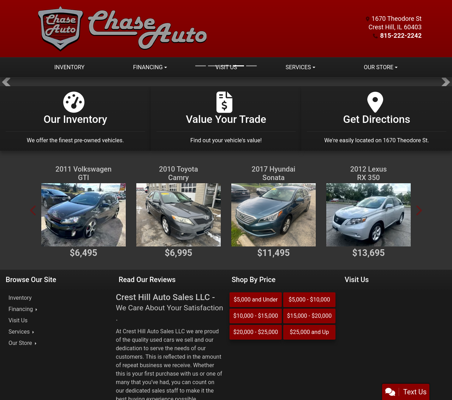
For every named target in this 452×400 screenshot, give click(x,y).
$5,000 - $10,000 (309, 299)
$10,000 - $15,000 (255, 315)
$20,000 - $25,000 (255, 332)
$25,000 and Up (309, 332)
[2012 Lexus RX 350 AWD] (368, 214)
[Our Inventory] (75, 118)
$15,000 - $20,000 (309, 315)
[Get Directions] (376, 118)
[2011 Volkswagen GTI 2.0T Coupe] (83, 214)
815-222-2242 (401, 35)
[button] (6, 82)
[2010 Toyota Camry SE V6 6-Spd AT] (178, 214)
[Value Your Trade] (226, 118)
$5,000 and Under (256, 299)
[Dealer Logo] (122, 29)
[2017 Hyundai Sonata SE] (273, 214)
